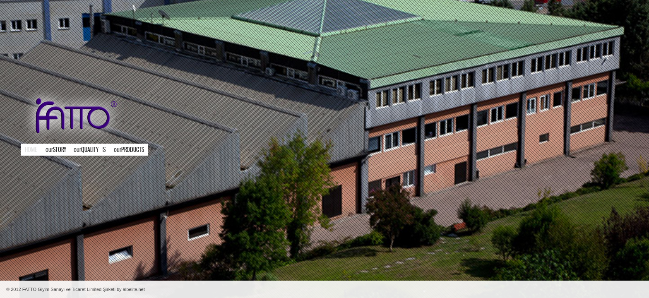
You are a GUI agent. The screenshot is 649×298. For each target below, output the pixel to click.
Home (31, 150)
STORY (56, 150)
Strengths (90, 150)
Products (111, 150)
